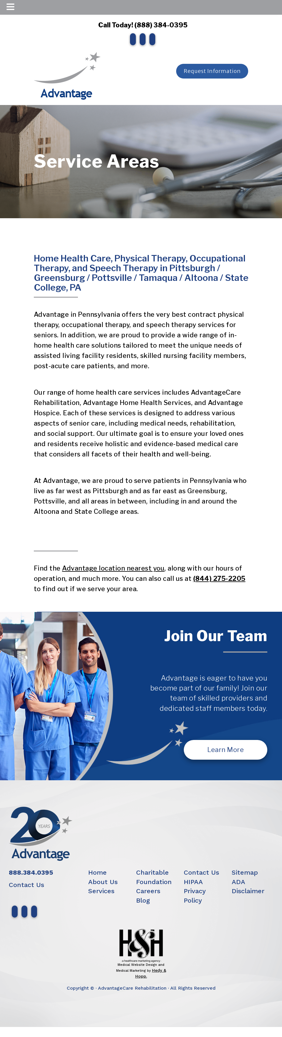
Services (101, 891)
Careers (148, 891)
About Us (103, 882)
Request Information (212, 71)
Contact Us (26, 884)
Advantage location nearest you (113, 568)
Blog (143, 900)
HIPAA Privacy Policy (195, 891)
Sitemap (245, 872)
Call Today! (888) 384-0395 (141, 25)
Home (97, 872)
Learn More (225, 749)
